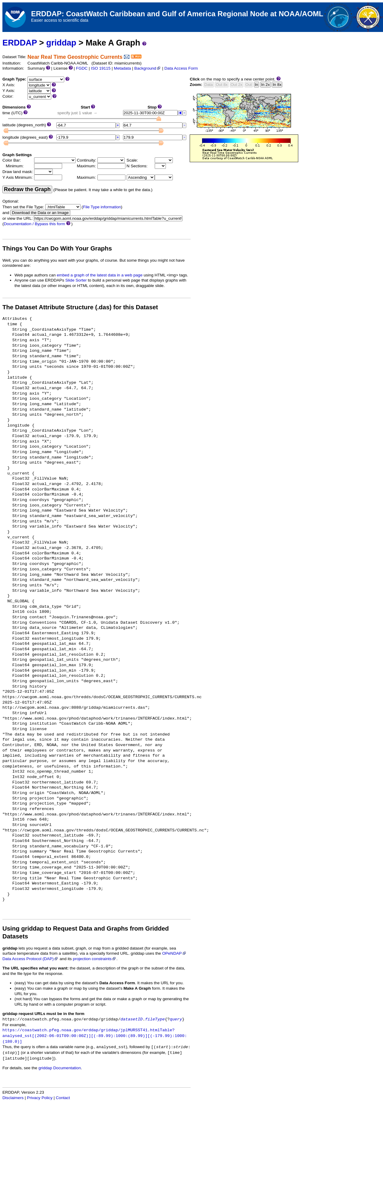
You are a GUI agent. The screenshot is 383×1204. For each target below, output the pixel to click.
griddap (61, 42)
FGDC (82, 68)
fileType (155, 1019)
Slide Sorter (76, 280)
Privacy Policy (39, 1097)
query (176, 1019)
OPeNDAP (174, 953)
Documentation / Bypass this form (34, 224)
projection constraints (94, 959)
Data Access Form (181, 68)
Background (147, 68)
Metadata (122, 68)
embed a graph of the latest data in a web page (99, 275)
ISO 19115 (100, 68)
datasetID (132, 1019)
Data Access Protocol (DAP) (30, 959)
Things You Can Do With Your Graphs (57, 248)
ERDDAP (19, 42)
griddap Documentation (59, 1068)
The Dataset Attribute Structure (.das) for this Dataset (80, 307)
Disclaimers (13, 1097)
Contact (63, 1097)
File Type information (102, 207)
